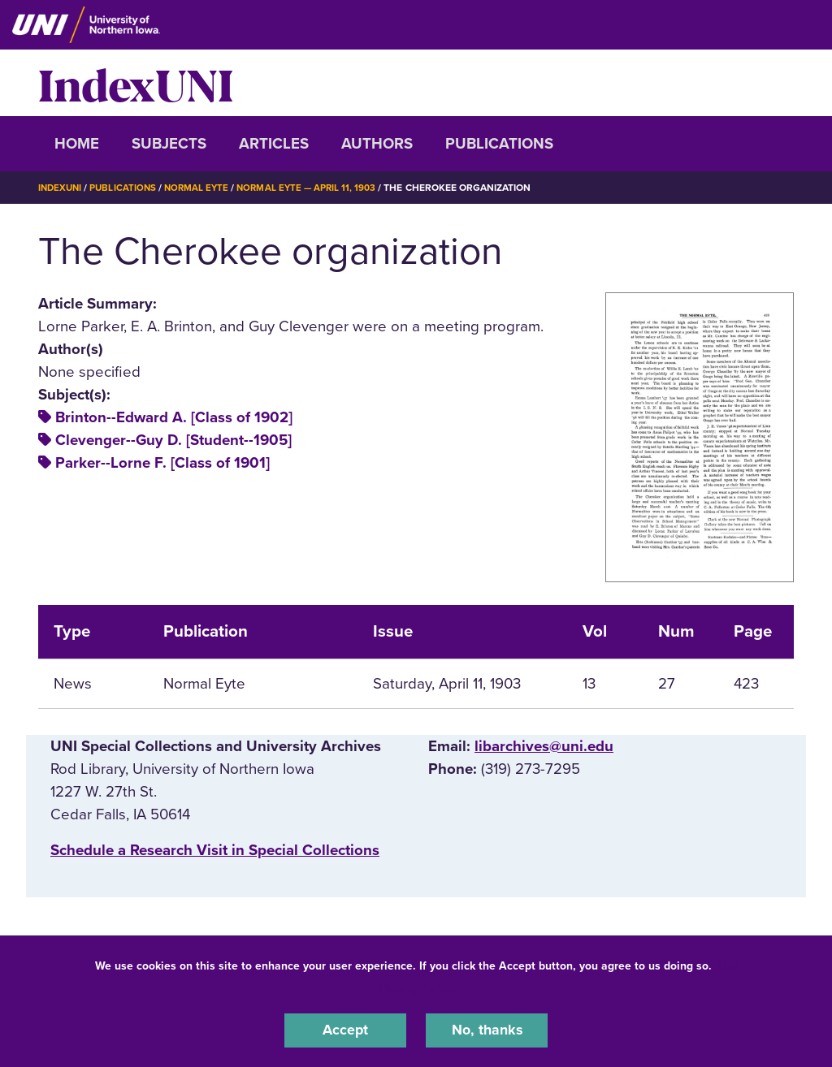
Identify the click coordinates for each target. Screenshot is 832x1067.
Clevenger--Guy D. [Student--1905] (173, 440)
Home (76, 144)
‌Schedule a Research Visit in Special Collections (214, 849)
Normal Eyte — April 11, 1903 (315, 187)
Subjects (169, 144)
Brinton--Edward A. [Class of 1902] (173, 417)
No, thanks (486, 1030)
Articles (274, 144)
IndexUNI (135, 82)
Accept (345, 1030)
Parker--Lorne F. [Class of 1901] (162, 463)
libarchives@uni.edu (543, 745)
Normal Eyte (202, 187)
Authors (377, 144)
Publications (499, 144)
